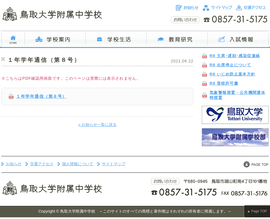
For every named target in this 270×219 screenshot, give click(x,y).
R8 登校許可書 (224, 83)
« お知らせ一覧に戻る (97, 124)
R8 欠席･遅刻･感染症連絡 (235, 55)
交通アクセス (41, 164)
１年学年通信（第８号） (41, 96)
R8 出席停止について (230, 65)
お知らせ (13, 164)
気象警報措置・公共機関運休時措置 (237, 95)
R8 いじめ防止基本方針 (233, 74)
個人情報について (77, 164)
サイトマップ (113, 164)
